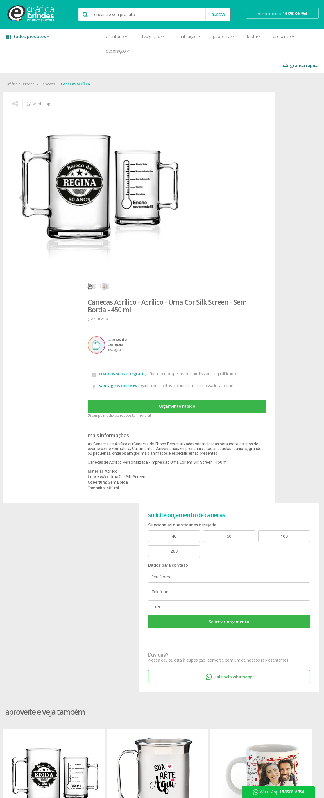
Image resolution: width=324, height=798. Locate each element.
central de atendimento (220, 543)
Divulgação (108, 36)
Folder (79, 634)
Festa (209, 36)
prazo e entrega (213, 557)
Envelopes (83, 620)
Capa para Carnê (88, 578)
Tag (77, 724)
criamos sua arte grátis (163, 172)
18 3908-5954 (215, 603)
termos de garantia (216, 550)
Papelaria (179, 36)
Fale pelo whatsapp (280, 271)
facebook (273, 543)
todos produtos (27, 38)
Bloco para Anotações (94, 564)
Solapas (81, 717)
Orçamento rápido (178, 212)
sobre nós (21, 543)
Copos (142, 571)
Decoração (73, 51)
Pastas (80, 668)
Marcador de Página (92, 648)
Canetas (144, 557)
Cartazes (82, 599)
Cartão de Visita (88, 592)
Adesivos (82, 543)
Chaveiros (145, 564)
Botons (143, 543)
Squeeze (144, 620)
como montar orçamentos (223, 571)
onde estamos (25, 550)
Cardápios (83, 585)
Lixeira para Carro (152, 578)
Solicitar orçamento (280, 206)
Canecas (48, 69)
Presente (239, 36)
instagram (274, 550)
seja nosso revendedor (32, 557)
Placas (80, 675)
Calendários (84, 571)
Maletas (144, 585)
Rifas (78, 696)
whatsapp (40, 94)
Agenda (81, 550)
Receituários (84, 689)
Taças (142, 627)
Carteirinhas (84, 606)
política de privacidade (219, 564)
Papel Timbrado (88, 662)
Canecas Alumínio (92, 430)
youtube (273, 558)
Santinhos (83, 710)
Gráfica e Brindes (20, 69)
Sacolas (81, 703)
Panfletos (82, 655)
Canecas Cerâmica (155, 430)
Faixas (79, 627)
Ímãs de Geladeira (90, 641)
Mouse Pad (147, 592)
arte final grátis (275, 590)
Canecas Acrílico (75, 69)
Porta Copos (148, 599)
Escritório (72, 36)
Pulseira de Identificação (96, 682)
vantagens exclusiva (159, 188)
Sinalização (144, 36)
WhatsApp (281, 792)
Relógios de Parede (154, 613)
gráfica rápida (300, 36)
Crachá (80, 613)
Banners (81, 557)
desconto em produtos (282, 597)
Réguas (143, 606)
